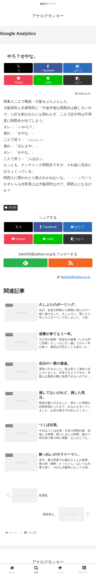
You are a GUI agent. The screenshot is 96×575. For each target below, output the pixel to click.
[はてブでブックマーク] (77, 68)
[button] (77, 80)
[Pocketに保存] (18, 80)
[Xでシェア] (18, 68)
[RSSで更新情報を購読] (70, 262)
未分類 (10, 207)
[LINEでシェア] (47, 80)
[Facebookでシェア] (47, 68)
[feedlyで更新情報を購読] (26, 262)
